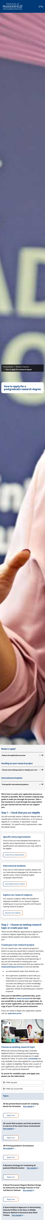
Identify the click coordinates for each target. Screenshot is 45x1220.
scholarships (33, 1058)
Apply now (11, 1115)
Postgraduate (8, 367)
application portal (14, 1013)
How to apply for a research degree (19, 369)
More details (29, 1106)
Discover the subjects (13, 913)
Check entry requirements (14, 855)
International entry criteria (15, 884)
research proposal (23, 998)
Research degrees (22, 367)
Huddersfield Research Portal (12, 967)
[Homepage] (12, 6)
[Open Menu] (41, 6)
